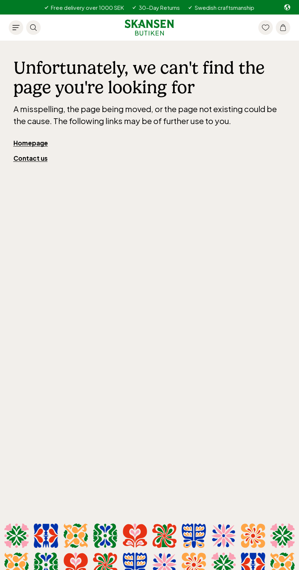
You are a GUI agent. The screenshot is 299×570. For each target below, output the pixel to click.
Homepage (30, 143)
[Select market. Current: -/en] (287, 7)
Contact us (30, 158)
